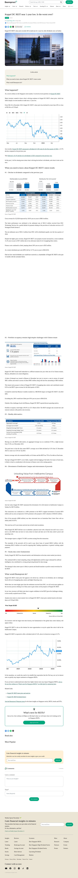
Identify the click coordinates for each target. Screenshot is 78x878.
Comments (28, 26)
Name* (7, 789)
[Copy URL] (13, 27)
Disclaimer (19, 859)
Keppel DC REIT (55, 94)
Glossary (7, 859)
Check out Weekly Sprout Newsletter (15, 831)
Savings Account (18, 848)
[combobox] (46, 2)
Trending (7, 845)
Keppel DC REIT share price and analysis (18, 693)
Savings (7, 855)
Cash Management (19, 855)
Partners (66, 848)
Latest (6, 841)
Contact (70, 6)
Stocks (7, 851)
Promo (64, 6)
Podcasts (52, 6)
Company (66, 841)
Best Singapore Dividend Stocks (38, 848)
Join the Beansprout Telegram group (15, 701)
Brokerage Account (19, 845)
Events (65, 845)
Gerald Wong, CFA (10, 20)
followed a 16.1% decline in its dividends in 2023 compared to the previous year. (30, 156)
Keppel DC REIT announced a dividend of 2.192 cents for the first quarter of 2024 (35, 149)
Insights (6, 17)
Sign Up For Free (34, 722)
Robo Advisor (18, 851)
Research (21, 6)
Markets (31, 855)
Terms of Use (25, 859)
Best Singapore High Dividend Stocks (39, 845)
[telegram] (8, 27)
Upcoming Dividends (35, 851)
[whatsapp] (11, 27)
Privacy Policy (13, 859)
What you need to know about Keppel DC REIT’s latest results (23, 79)
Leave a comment (10, 775)
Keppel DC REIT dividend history (16, 697)
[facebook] (6, 27)
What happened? (11, 76)
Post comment (34, 799)
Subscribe (69, 2)
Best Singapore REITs (35, 841)
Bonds (6, 848)
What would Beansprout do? (14, 82)
